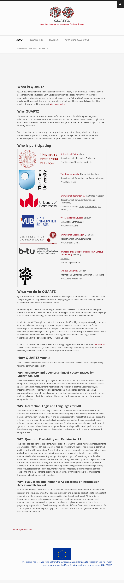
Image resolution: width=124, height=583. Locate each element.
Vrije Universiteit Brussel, (72, 217)
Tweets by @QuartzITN (22, 529)
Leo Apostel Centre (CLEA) (72, 221)
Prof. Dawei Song (68, 182)
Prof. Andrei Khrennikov (71, 278)
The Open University (70, 174)
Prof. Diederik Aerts (69, 225)
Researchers (36, 39)
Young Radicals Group (77, 39)
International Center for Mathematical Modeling (82, 274)
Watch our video (57, 104)
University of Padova (70, 154)
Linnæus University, (69, 270)
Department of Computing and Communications (82, 178)
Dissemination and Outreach (32, 48)
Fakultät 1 (65, 258)
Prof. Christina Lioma (70, 242)
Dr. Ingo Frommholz (88, 206)
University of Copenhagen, (73, 234)
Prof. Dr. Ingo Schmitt (70, 262)
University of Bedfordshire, (73, 196)
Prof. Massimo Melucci (71, 162)
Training (54, 39)
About (20, 39)
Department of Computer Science (76, 238)
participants (99, 344)
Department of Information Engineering (79, 158)
